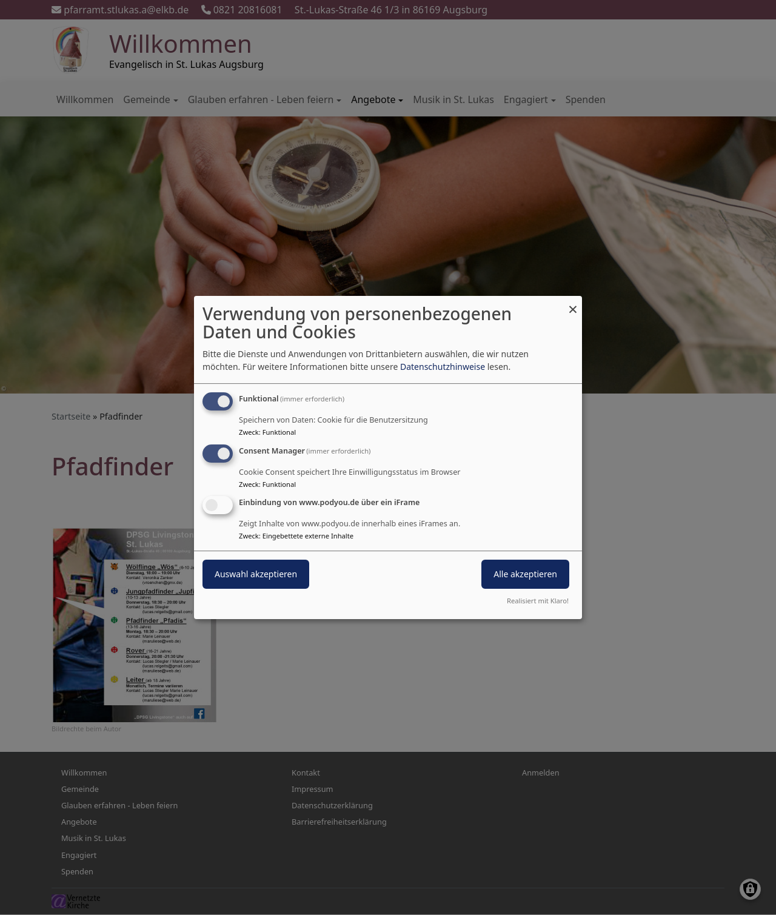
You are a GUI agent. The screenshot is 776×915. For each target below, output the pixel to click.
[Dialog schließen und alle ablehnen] (573, 303)
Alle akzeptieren (525, 574)
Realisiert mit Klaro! (538, 600)
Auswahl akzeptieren (256, 574)
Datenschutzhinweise (442, 366)
